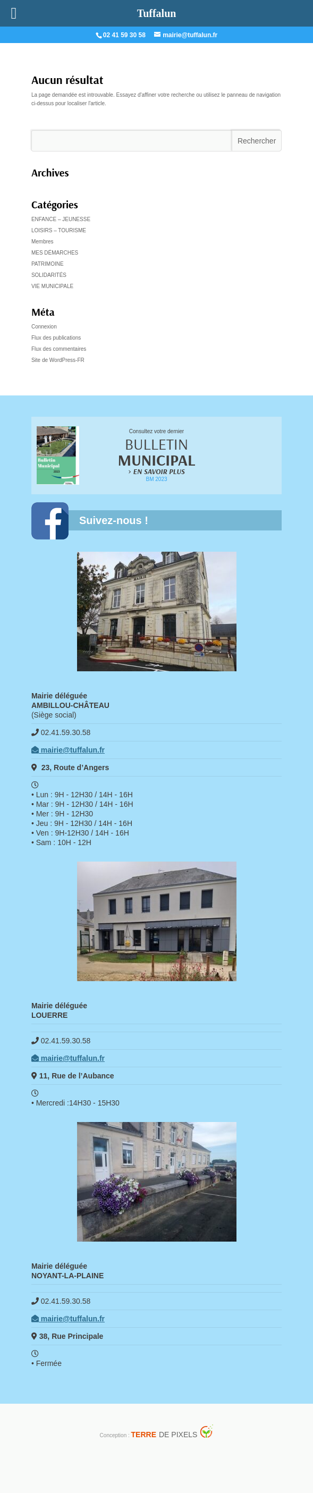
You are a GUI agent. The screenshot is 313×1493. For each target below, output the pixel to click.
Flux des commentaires (58, 349)
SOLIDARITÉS (48, 275)
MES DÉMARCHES (54, 253)
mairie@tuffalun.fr (68, 750)
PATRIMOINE (47, 264)
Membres (42, 241)
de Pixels (164, 1434)
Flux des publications (56, 338)
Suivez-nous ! (113, 520)
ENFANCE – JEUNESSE (60, 219)
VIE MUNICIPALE (52, 286)
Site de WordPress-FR (57, 360)
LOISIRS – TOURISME (58, 230)
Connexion (44, 327)
